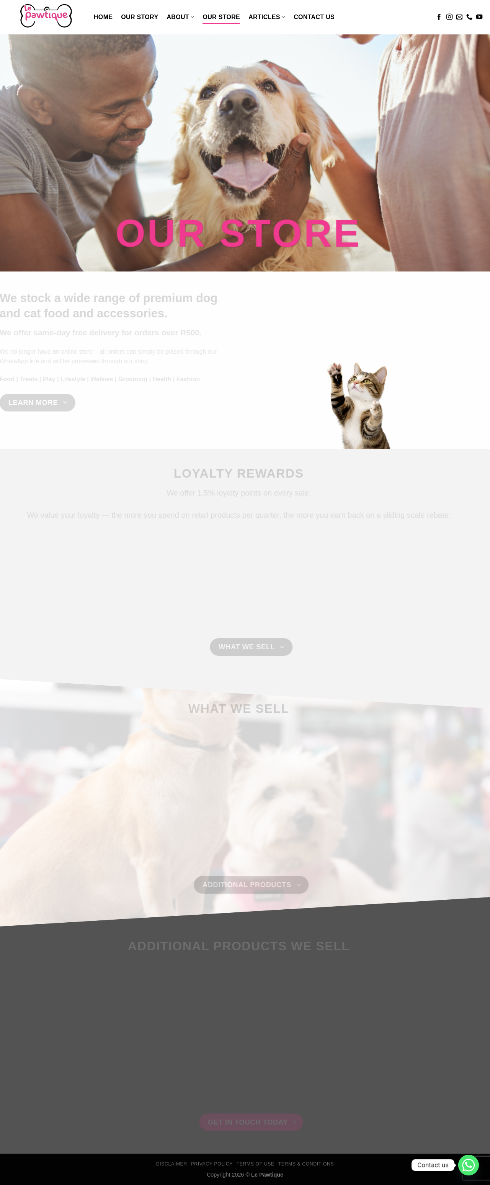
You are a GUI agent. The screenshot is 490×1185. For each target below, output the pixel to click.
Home (103, 17)
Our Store (221, 17)
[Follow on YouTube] (479, 17)
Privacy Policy (211, 1164)
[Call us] (469, 17)
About (180, 17)
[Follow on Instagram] (449, 17)
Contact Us (314, 17)
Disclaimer (171, 1164)
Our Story (139, 17)
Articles (266, 17)
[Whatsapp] (468, 1165)
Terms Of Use (255, 1164)
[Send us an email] (459, 17)
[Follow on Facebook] (439, 17)
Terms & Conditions (306, 1164)
